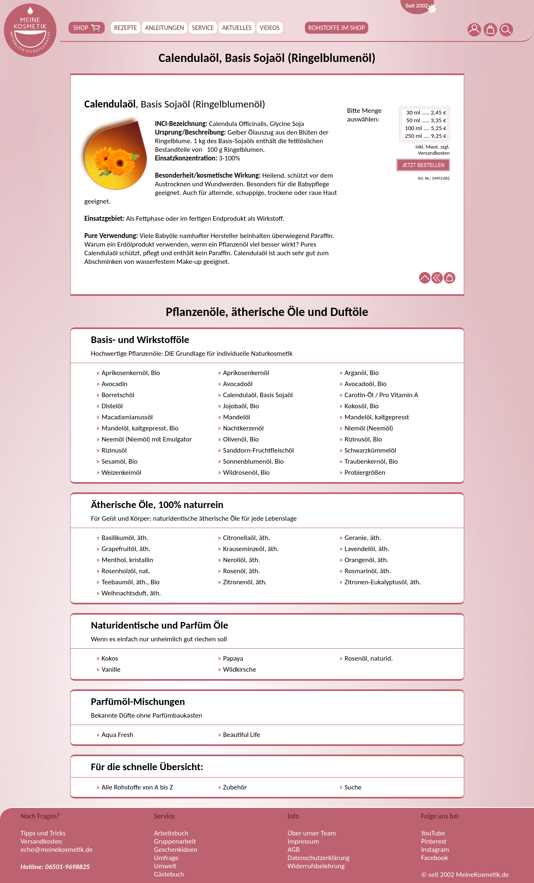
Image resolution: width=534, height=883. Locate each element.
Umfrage (166, 858)
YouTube (433, 833)
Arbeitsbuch (171, 833)
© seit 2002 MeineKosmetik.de (465, 875)
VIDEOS (270, 28)
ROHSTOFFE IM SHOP (336, 28)
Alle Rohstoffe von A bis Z (137, 787)
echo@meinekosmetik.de (57, 850)
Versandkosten (41, 841)
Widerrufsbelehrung (316, 866)
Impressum (303, 841)
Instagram (435, 850)
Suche (353, 787)
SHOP (86, 28)
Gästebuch (169, 874)
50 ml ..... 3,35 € (424, 120)
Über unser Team (312, 833)
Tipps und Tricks (43, 833)
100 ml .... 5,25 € (424, 128)
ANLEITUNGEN (164, 28)
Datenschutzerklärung (319, 858)
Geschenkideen (175, 850)
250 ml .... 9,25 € (424, 136)
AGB (294, 850)
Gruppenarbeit (175, 841)
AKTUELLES (237, 28)
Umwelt (165, 866)
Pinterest (434, 841)
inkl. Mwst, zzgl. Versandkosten (432, 150)
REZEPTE (125, 28)
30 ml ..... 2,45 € (424, 113)
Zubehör (235, 787)
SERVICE (203, 28)
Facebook (434, 858)
